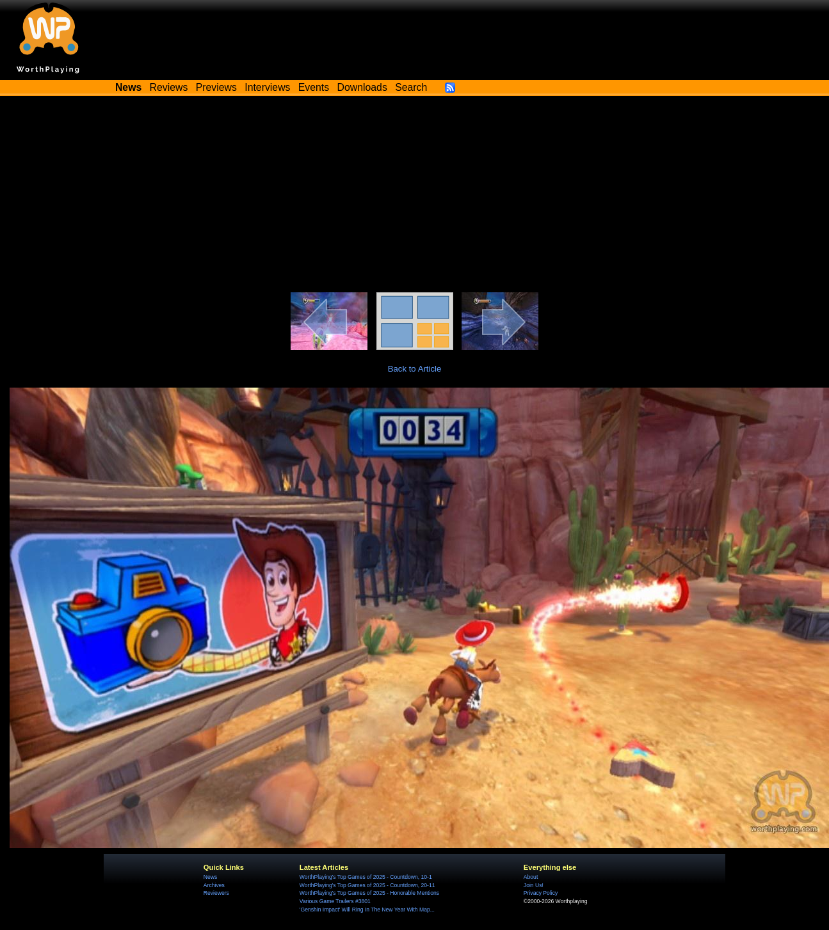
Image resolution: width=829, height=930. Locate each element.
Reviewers (216, 893)
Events (313, 87)
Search (411, 87)
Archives (214, 885)
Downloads (362, 87)
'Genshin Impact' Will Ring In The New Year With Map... (367, 909)
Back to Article (415, 369)
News (210, 877)
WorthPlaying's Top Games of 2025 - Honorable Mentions (369, 893)
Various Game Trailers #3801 (335, 901)
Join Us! (533, 885)
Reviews (169, 87)
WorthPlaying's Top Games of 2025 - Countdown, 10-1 (366, 877)
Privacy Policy (541, 893)
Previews (216, 87)
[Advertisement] (415, 196)
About (531, 877)
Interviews (267, 87)
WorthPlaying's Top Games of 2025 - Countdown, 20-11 (367, 885)
